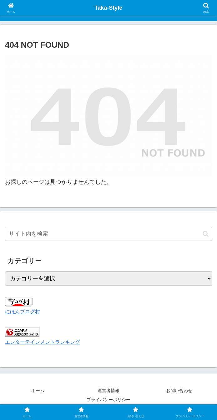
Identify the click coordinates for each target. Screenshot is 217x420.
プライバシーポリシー (108, 399)
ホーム (37, 390)
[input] (108, 234)
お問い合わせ (179, 390)
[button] (205, 233)
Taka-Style (109, 8)
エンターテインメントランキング (42, 342)
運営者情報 (108, 390)
